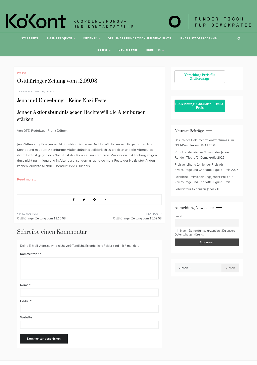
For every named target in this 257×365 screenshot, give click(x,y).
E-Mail (26, 301)
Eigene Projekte (61, 38)
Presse (21, 73)
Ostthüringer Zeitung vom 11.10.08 (41, 218)
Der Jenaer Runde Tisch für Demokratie (140, 38)
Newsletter (128, 50)
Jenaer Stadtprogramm (199, 38)
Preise (103, 50)
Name (25, 285)
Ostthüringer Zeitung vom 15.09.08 (137, 218)
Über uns (154, 50)
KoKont (50, 91)
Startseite (30, 38)
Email (178, 216)
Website (26, 317)
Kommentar (29, 254)
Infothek (91, 38)
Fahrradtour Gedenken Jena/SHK (197, 189)
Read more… (26, 179)
